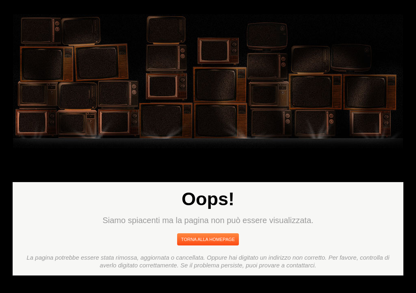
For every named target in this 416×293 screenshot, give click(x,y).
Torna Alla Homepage (208, 239)
